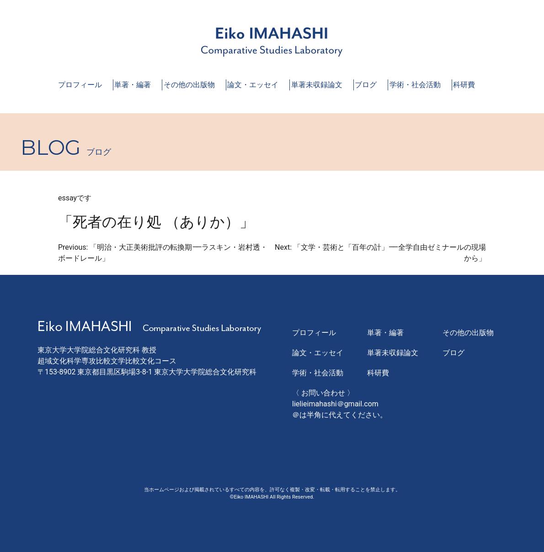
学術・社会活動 (415, 84)
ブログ (366, 84)
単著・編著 (132, 84)
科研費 (464, 84)
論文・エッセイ (252, 84)
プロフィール (80, 84)
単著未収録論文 (316, 84)
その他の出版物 (189, 84)
